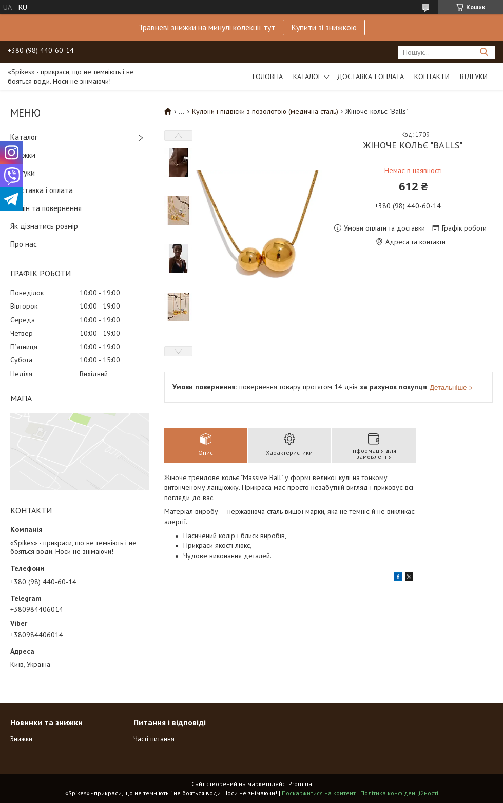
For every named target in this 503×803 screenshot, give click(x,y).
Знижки (22, 155)
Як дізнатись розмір (44, 226)
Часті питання (154, 738)
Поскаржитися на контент (319, 793)
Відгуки (474, 76)
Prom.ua (300, 784)
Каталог (307, 76)
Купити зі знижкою (324, 27)
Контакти (432, 76)
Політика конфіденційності (399, 793)
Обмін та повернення (46, 208)
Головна (268, 76)
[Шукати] (483, 52)
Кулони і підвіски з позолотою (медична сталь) (265, 111)
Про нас (23, 244)
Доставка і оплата (370, 76)
